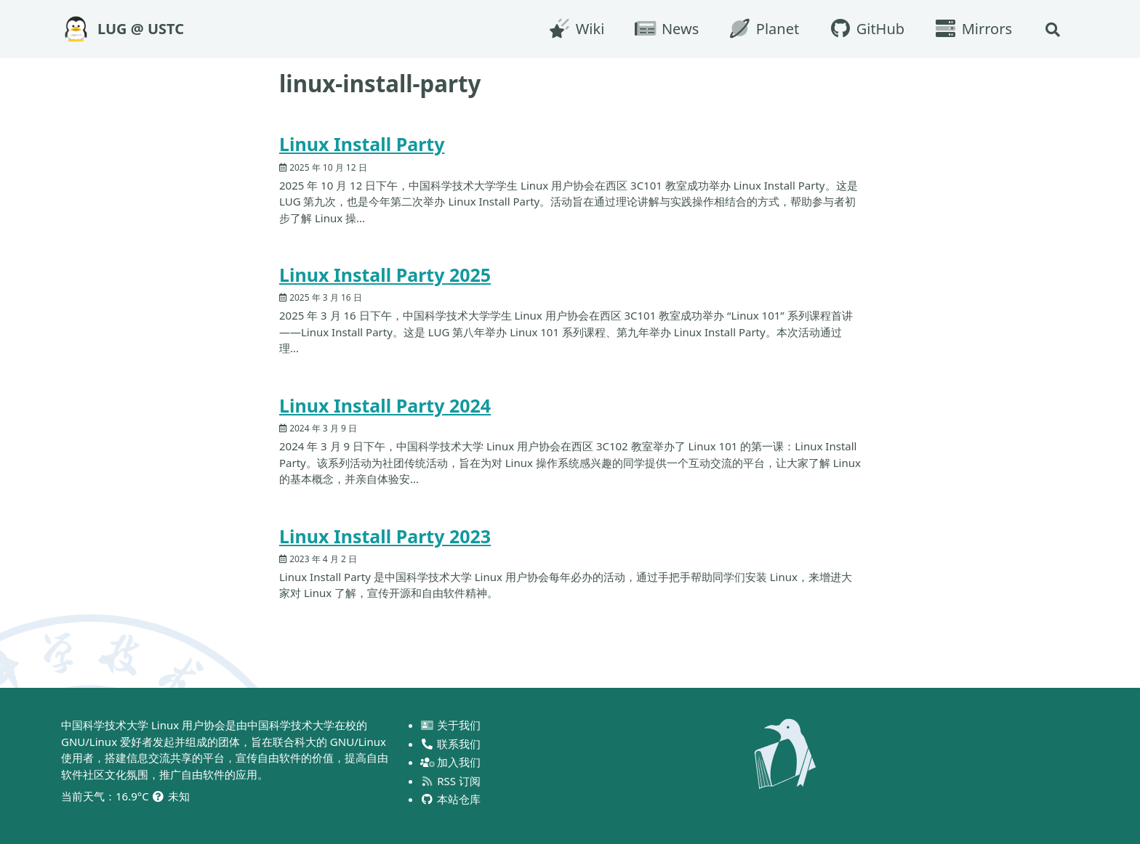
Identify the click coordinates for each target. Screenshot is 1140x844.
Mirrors (973, 28)
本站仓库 (451, 799)
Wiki (575, 28)
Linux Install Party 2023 (385, 536)
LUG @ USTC (140, 28)
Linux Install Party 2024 (385, 405)
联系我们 (451, 744)
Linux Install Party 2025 (385, 274)
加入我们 (451, 762)
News (666, 28)
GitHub (866, 28)
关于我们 (451, 725)
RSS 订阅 (451, 781)
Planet (763, 28)
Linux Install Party (361, 143)
